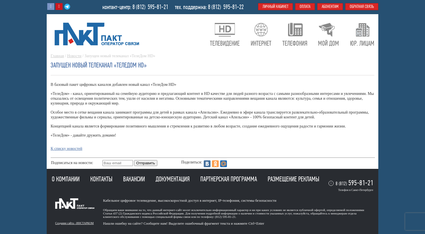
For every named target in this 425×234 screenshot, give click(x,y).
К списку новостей (66, 148)
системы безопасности (258, 200)
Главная (57, 56)
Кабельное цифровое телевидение (129, 200)
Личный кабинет (275, 6)
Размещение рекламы (293, 179)
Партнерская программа (229, 179)
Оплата (305, 6)
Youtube (59, 6)
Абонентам (330, 6)
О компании (66, 179)
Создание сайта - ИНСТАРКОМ (74, 223)
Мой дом (328, 43)
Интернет (261, 43)
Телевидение (225, 43)
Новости (74, 56)
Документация (173, 179)
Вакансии (134, 179)
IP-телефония (228, 200)
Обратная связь (362, 6)
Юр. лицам (362, 43)
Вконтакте (50, 6)
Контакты (102, 179)
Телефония (294, 43)
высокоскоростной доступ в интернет (187, 200)
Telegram (67, 6)
